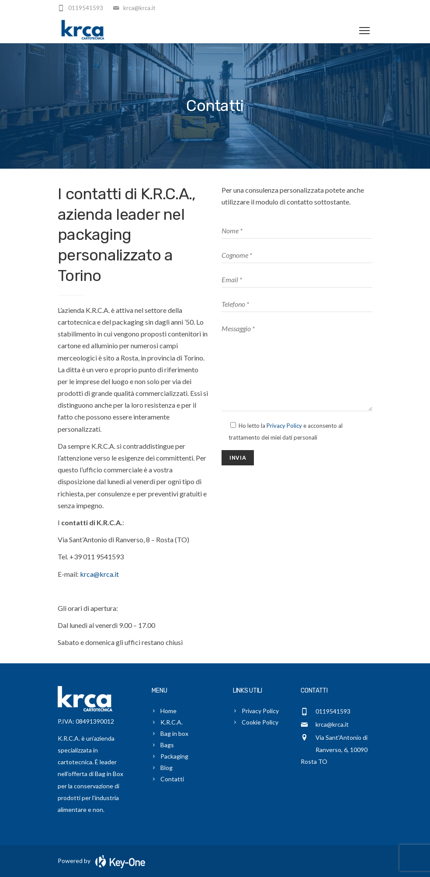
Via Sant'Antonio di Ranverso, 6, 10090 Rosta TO (334, 749)
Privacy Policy (284, 425)
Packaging (174, 756)
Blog (166, 767)
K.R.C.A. (171, 722)
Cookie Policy (260, 722)
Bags (167, 745)
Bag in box (174, 733)
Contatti (172, 779)
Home (168, 710)
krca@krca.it (99, 574)
